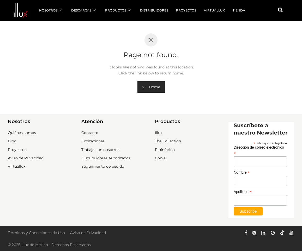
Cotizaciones (93, 141)
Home (151, 87)
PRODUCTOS (118, 10)
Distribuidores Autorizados (105, 158)
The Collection (168, 141)
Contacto (89, 132)
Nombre (242, 172)
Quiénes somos (22, 132)
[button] (280, 10)
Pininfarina (165, 149)
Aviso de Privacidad (26, 158)
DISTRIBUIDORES (154, 10)
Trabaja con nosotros (100, 149)
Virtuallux (16, 166)
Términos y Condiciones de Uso (36, 232)
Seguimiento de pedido (102, 166)
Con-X (160, 158)
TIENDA (239, 10)
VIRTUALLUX (214, 10)
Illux (158, 132)
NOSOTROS (50, 10)
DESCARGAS (83, 10)
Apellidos (243, 191)
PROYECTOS (186, 10)
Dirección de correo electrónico (259, 150)
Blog (12, 141)
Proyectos (17, 149)
